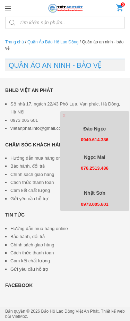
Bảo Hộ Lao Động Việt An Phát (70, 311)
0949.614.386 (95, 139)
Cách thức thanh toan (32, 182)
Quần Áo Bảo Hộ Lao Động (52, 42)
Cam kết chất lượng (30, 190)
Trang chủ (14, 42)
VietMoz (19, 316)
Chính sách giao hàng (32, 174)
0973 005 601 (24, 120)
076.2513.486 (95, 168)
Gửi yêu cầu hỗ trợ (29, 198)
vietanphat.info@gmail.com (37, 128)
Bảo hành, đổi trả (27, 166)
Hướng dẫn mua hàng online (39, 158)
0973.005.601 (95, 204)
